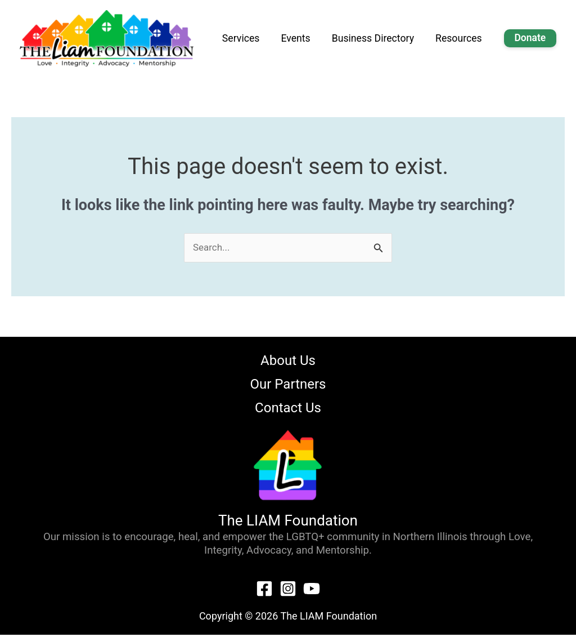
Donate (534, 38)
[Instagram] (288, 590)
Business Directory (397, 38)
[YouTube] (311, 590)
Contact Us (288, 410)
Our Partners (288, 386)
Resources (472, 38)
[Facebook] (264, 590)
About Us (288, 361)
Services (285, 38)
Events (331, 38)
